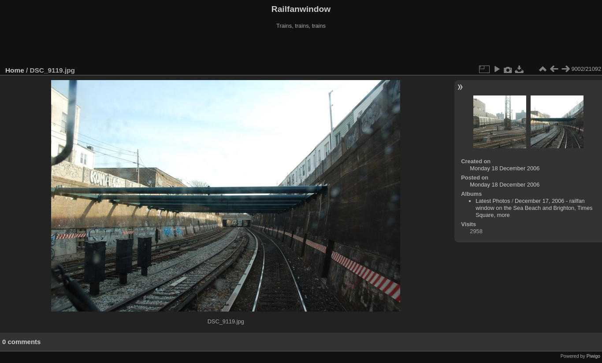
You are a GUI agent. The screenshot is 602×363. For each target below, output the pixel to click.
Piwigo (593, 356)
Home (14, 70)
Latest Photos (493, 201)
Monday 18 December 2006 (504, 168)
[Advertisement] (301, 48)
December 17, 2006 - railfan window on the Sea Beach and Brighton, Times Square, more (534, 208)
